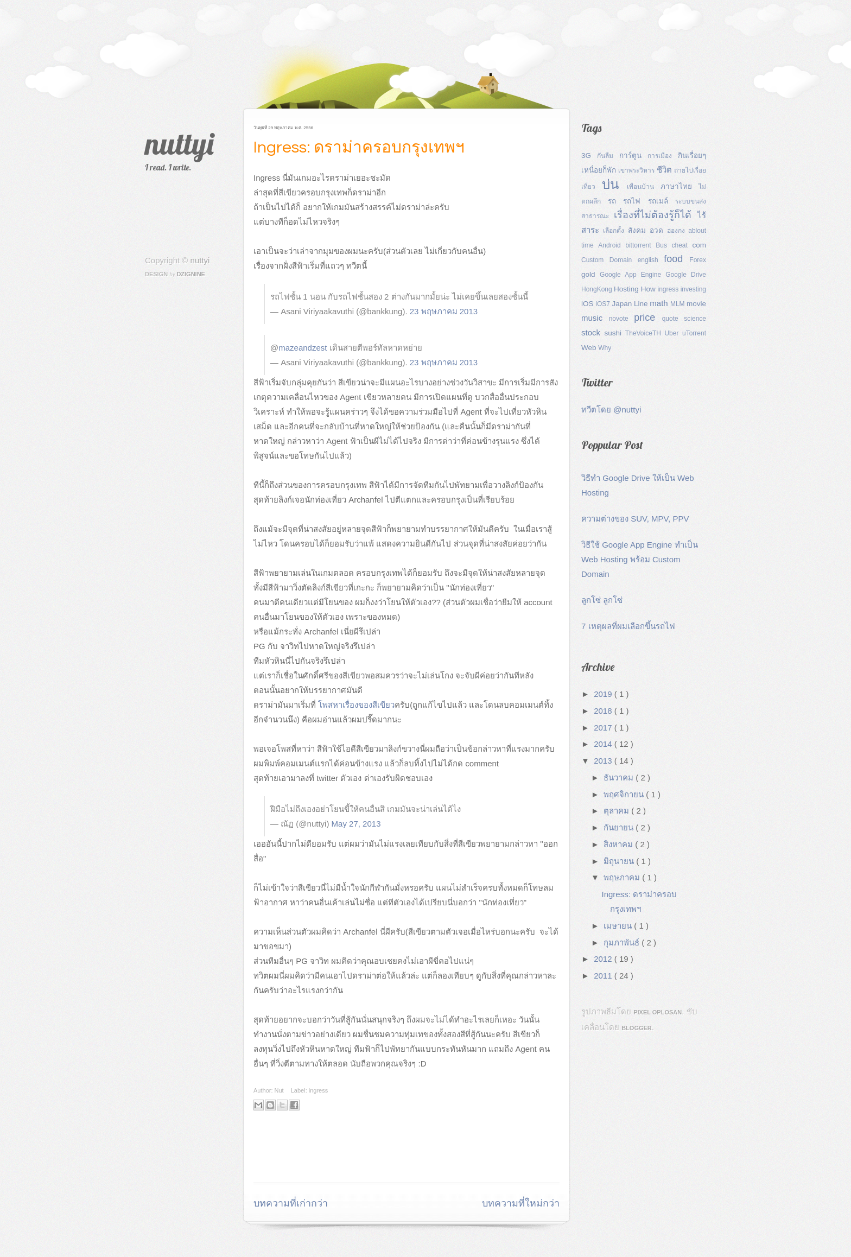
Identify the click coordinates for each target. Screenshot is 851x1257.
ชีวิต (665, 169)
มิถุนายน (620, 861)
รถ (615, 201)
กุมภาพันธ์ (623, 942)
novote (621, 318)
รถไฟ (635, 201)
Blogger (636, 1028)
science (695, 318)
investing (693, 289)
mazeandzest (302, 347)
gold (590, 274)
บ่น (614, 184)
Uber (673, 333)
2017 (604, 727)
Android (611, 245)
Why (604, 348)
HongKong (597, 289)
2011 (604, 975)
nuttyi (179, 143)
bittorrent (640, 245)
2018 (604, 710)
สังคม (639, 230)
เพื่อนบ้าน (644, 187)
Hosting (627, 289)
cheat (682, 245)
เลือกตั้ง (615, 230)
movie (696, 304)
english (651, 260)
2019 (604, 694)
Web (589, 348)
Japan (623, 304)
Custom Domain (609, 260)
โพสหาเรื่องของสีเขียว (356, 704)
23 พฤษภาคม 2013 (444, 311)
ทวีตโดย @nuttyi (611, 409)
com (699, 245)
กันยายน (620, 827)
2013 (604, 760)
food (676, 258)
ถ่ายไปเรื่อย (690, 170)
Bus (663, 245)
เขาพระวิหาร (637, 170)
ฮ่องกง (678, 230)
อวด (658, 230)
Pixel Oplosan (657, 1012)
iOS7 (603, 304)
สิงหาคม (619, 844)
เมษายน (619, 925)
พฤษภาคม (623, 877)
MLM (678, 304)
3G (589, 155)
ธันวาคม (620, 777)
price (648, 317)
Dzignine (190, 274)
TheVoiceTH (645, 333)
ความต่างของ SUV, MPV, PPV (635, 518)
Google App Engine (632, 274)
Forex (697, 260)
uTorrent (694, 333)
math (660, 303)
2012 (604, 958)
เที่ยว (591, 187)
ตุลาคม (617, 810)
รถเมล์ (661, 201)
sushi (614, 333)
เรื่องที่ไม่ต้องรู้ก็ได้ (655, 215)
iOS (588, 304)
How (649, 289)
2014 (604, 743)
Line (642, 304)
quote (673, 318)
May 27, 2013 (356, 823)
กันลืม (608, 156)
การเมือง (662, 156)
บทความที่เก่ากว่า (290, 1203)
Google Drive (685, 274)
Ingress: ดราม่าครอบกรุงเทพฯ (359, 147)
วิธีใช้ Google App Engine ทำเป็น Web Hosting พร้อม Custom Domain (639, 559)
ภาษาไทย (679, 186)
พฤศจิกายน (625, 794)
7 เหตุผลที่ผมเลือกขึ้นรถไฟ (628, 626)
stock (592, 332)
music (595, 317)
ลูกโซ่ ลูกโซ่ (602, 600)
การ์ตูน (633, 155)
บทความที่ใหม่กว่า (521, 1203)
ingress (318, 1090)
